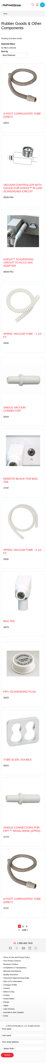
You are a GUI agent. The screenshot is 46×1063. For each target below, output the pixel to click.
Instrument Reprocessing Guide (16, 978)
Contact (6, 995)
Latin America (8, 1009)
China (5, 1016)
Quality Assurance (10, 974)
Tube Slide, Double (17, 759)
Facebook (10, 948)
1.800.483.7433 (25, 943)
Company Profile (10, 985)
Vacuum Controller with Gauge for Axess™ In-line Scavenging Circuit (22, 188)
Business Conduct (10, 964)
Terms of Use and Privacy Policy (16, 957)
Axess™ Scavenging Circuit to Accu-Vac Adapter (18, 262)
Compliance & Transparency (14, 968)
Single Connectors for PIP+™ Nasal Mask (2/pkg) (21, 829)
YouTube (23, 948)
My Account (37, 4)
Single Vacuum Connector (14, 409)
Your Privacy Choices (12, 961)
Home (5, 13)
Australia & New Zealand (13, 1012)
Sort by (4, 51)
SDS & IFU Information (12, 981)
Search (33, 4)
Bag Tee (9, 621)
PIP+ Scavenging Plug (19, 691)
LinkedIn (29, 948)
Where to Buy (8, 992)
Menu (42, 4)
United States (8, 999)
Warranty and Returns (12, 971)
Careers (6, 988)
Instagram (35, 948)
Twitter (16, 948)
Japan (5, 1005)
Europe (6, 1002)
